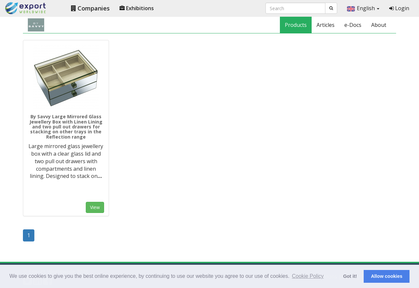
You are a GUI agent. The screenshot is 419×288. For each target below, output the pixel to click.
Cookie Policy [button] (308, 276)
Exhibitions (136, 8)
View (95, 207)
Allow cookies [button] (386, 276)
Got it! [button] (350, 276)
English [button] (363, 8)
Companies (90, 8)
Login (399, 8)
